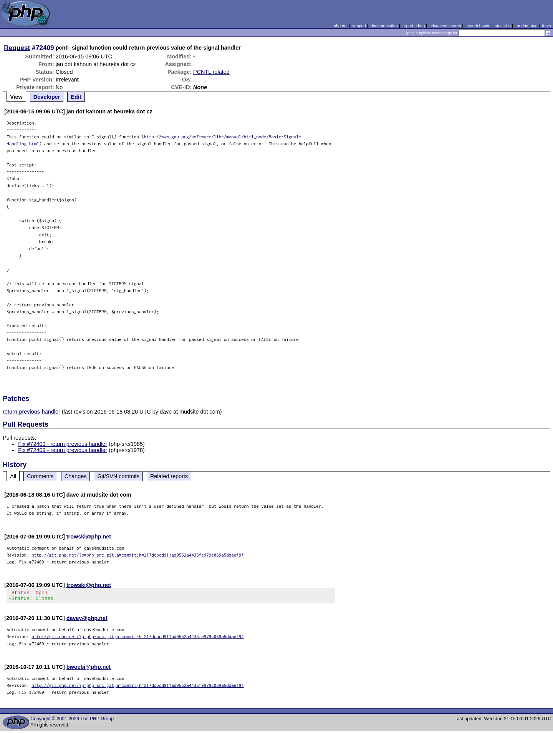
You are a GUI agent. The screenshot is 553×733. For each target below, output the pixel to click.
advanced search (445, 25)
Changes (76, 476)
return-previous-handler (31, 412)
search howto (477, 25)
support (359, 25)
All (13, 476)
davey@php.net (87, 620)
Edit (76, 97)
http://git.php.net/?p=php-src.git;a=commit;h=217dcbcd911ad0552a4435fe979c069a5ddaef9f (137, 554)
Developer (46, 97)
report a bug (413, 25)
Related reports (169, 476)
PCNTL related (211, 72)
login (546, 25)
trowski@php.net (88, 537)
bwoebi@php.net (88, 669)
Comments (40, 476)
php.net (341, 25)
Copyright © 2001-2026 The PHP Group (72, 721)
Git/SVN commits (118, 476)
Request (17, 48)
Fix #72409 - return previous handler (62, 444)
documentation (384, 25)
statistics (503, 25)
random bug (526, 25)
